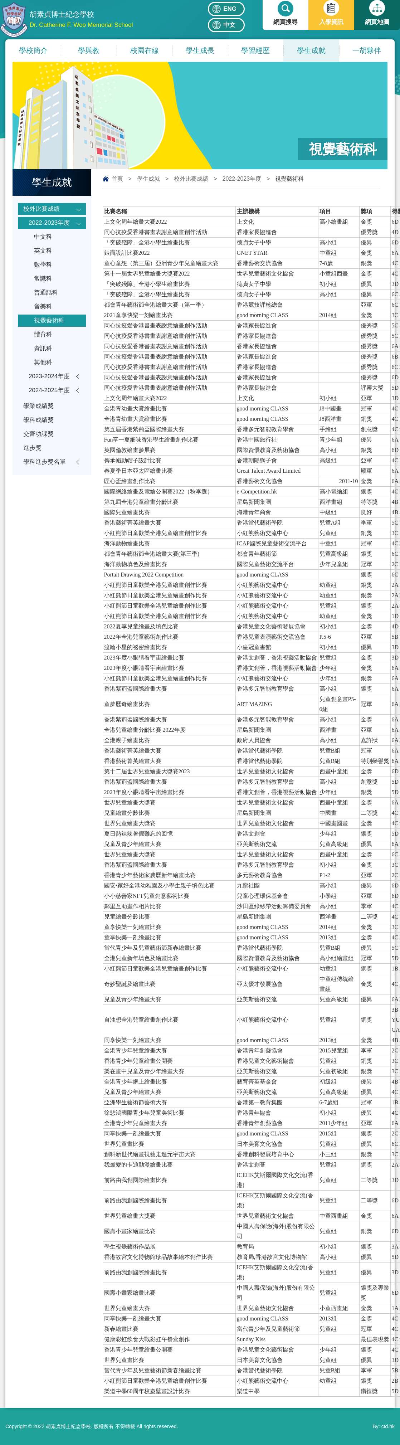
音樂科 (43, 306)
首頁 (117, 179)
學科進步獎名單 (44, 461)
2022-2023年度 (242, 179)
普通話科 (46, 292)
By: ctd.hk (384, 1426)
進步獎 (32, 447)
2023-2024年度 (49, 376)
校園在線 (144, 50)
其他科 (43, 362)
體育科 (43, 334)
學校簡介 (33, 50)
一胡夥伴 (366, 50)
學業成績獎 (38, 406)
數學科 (43, 264)
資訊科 (43, 348)
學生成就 (311, 50)
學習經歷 (255, 50)
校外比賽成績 (191, 179)
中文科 (43, 236)
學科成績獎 (38, 420)
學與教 (88, 50)
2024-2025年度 (49, 390)
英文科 (43, 250)
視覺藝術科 (49, 320)
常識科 (43, 278)
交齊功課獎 (38, 433)
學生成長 (200, 50)
